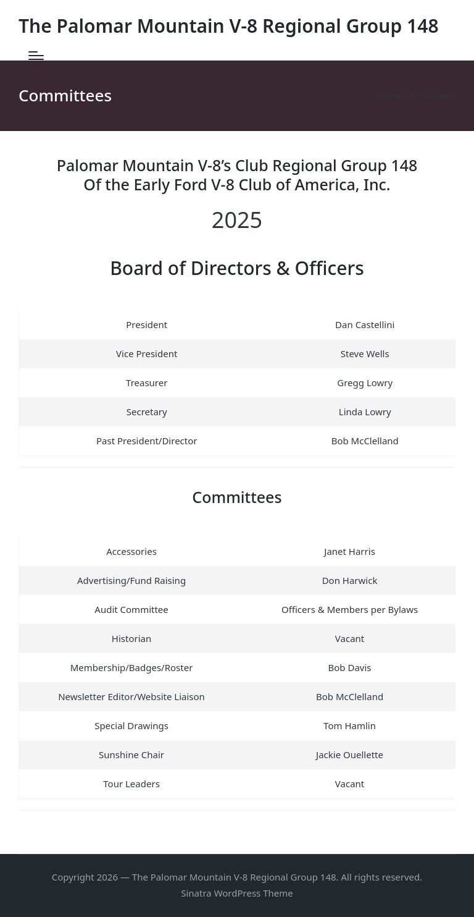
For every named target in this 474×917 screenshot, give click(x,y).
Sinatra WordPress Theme (237, 893)
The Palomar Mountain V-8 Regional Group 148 (229, 25)
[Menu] (36, 55)
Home (389, 95)
